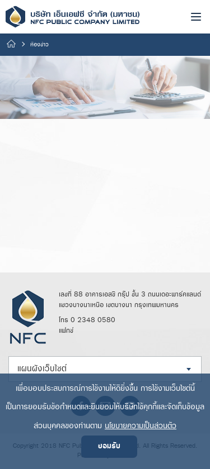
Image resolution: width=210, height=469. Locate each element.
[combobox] (105, 369)
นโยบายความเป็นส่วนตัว (140, 426)
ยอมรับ (109, 446)
